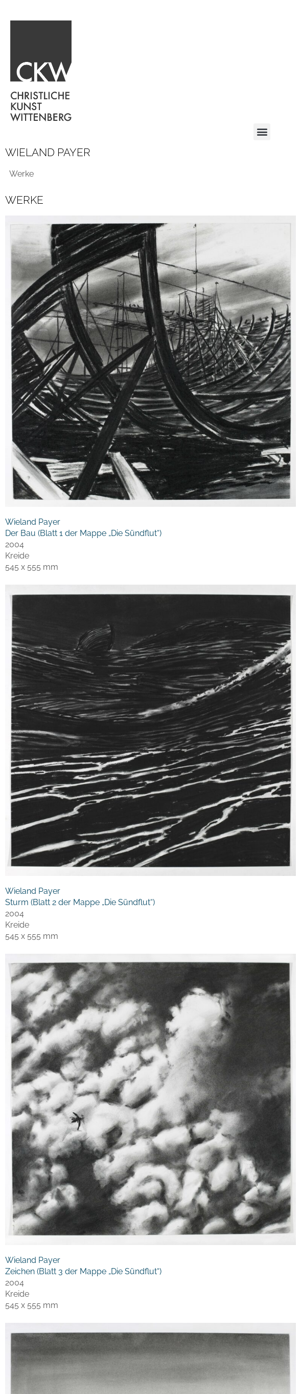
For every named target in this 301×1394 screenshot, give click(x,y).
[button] (261, 131)
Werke (21, 174)
